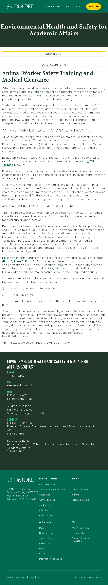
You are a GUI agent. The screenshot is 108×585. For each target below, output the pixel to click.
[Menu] (93, 6)
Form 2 (19, 261)
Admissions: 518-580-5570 (21, 499)
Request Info (53, 6)
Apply (78, 6)
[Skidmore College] (20, 6)
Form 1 (7, 261)
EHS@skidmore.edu (20, 385)
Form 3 (30, 261)
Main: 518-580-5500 (18, 495)
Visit (68, 6)
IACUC (100, 105)
